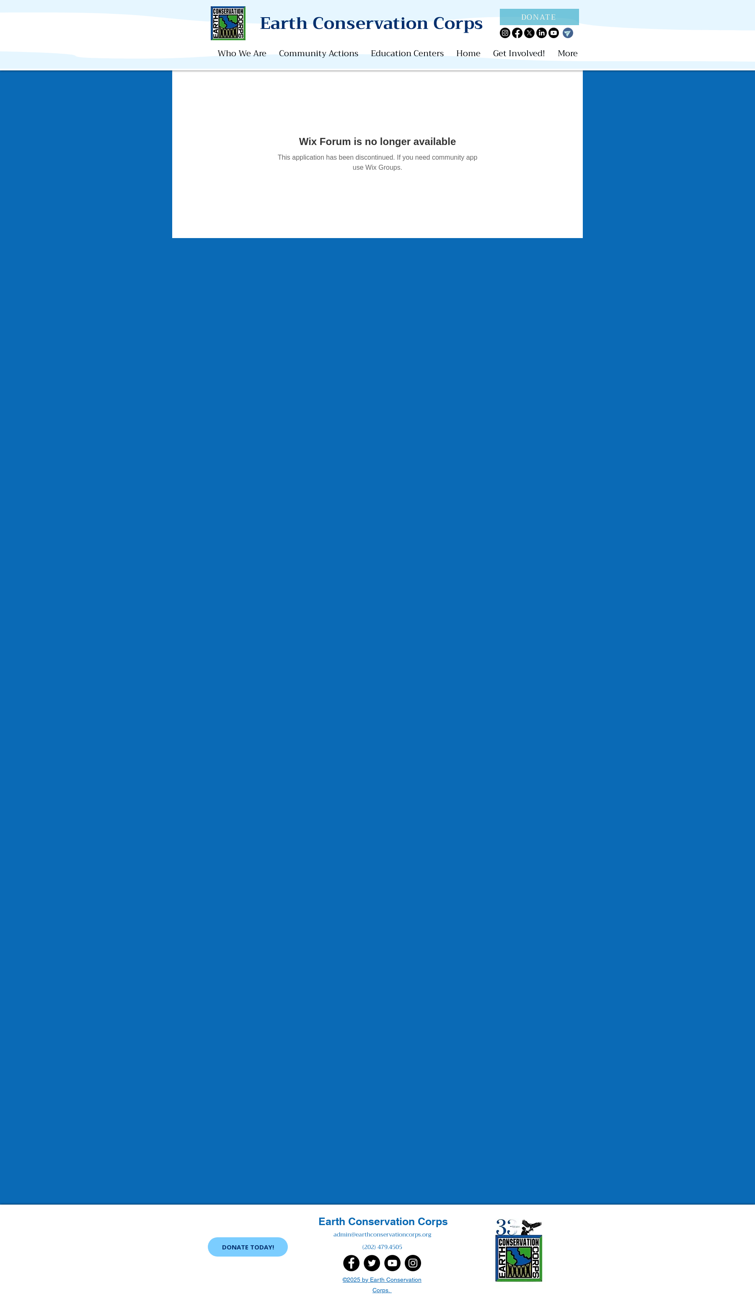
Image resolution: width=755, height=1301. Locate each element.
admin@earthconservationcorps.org (382, 1234)
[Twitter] (372, 1263)
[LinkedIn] (541, 33)
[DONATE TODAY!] (248, 1247)
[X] (529, 33)
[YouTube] (392, 1263)
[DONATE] (539, 17)
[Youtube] (553, 33)
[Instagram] (505, 33)
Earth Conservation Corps (383, 1221)
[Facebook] (517, 33)
